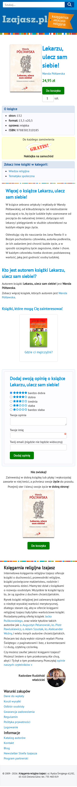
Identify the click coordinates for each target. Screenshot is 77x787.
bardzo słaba (27, 410)
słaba (22, 405)
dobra (23, 397)
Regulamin (11, 718)
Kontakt (9, 744)
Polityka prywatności (17, 723)
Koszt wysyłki (12, 702)
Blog (7, 749)
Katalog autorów (15, 739)
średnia (23, 401)
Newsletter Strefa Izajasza (20, 754)
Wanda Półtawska (53, 73)
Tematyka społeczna (22, 176)
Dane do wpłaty (14, 697)
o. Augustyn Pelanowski (35, 626)
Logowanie (11, 728)
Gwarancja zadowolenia (19, 713)
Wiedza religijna (19, 171)
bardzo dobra (27, 393)
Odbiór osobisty (14, 707)
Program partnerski (16, 759)
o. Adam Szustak (33, 630)
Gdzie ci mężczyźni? (39, 352)
